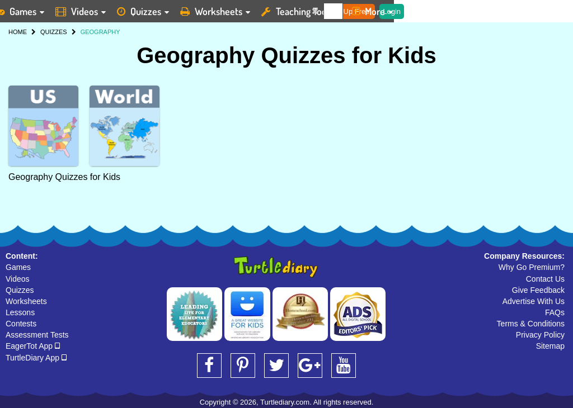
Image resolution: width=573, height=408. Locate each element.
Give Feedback (538, 290)
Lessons (20, 312)
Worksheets (26, 301)
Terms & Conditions (531, 323)
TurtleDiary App (36, 357)
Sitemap (550, 345)
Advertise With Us (533, 301)
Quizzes (20, 290)
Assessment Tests (37, 334)
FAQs (555, 312)
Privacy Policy (540, 334)
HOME (17, 32)
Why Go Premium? (532, 267)
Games (18, 267)
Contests (21, 323)
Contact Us (545, 278)
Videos (18, 278)
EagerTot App (33, 345)
